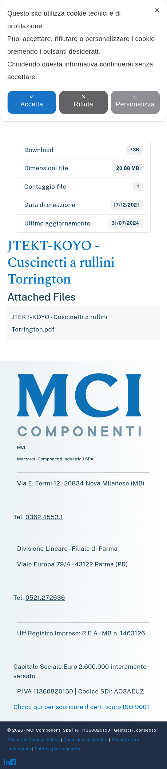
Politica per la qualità (56, 748)
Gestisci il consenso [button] (135, 730)
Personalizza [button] (135, 101)
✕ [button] (157, 10)
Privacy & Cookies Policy (33, 739)
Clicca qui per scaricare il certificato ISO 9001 (81, 707)
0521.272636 (45, 597)
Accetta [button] (31, 101)
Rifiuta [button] (83, 101)
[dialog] (83, 60)
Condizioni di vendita (85, 739)
